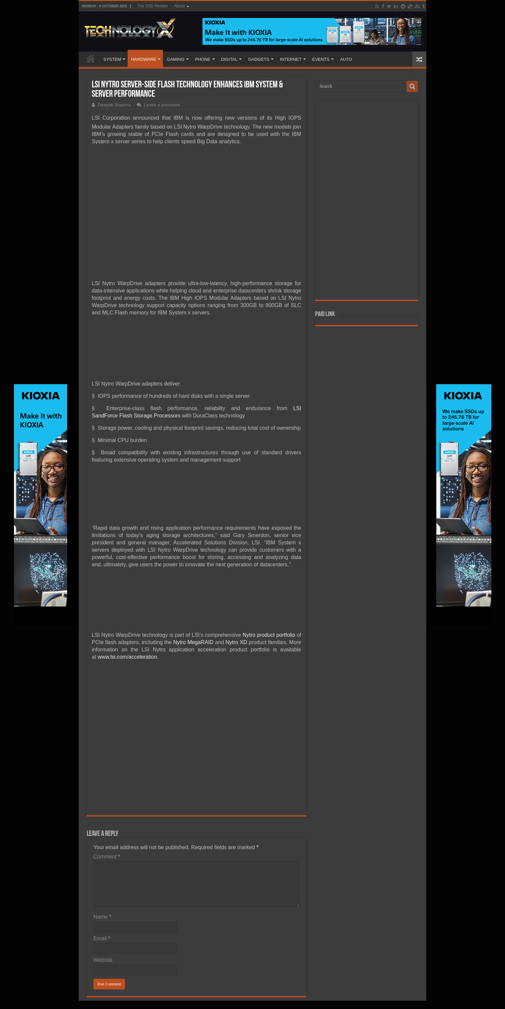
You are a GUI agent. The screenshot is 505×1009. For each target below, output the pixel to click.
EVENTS (320, 59)
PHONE (202, 59)
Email (101, 938)
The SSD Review (152, 6)
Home (90, 58)
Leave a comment (162, 104)
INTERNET (291, 59)
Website (103, 960)
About (179, 6)
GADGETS (258, 59)
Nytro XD (236, 642)
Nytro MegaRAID (193, 642)
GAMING (176, 59)
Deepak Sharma (114, 104)
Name (102, 917)
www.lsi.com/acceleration (127, 657)
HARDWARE (143, 59)
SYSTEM (112, 59)
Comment (106, 856)
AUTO (346, 59)
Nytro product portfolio (269, 635)
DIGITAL (229, 59)
